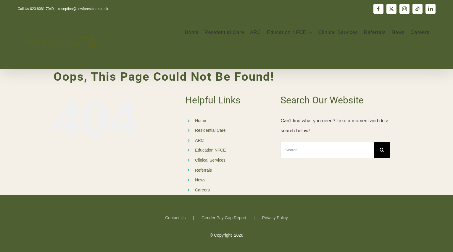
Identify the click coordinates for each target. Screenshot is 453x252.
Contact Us (175, 217)
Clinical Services (210, 160)
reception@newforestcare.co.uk (83, 9)
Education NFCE (210, 150)
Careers (202, 190)
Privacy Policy (275, 217)
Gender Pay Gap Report (223, 217)
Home (200, 120)
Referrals (203, 170)
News (200, 180)
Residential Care (210, 130)
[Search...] (327, 150)
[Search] (382, 150)
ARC (199, 140)
